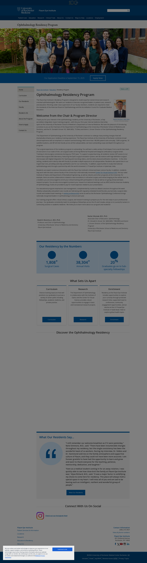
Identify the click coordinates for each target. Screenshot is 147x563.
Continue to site (62, 549)
